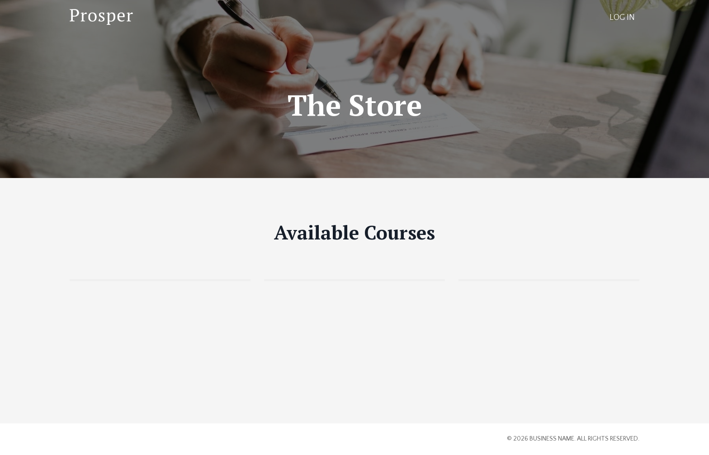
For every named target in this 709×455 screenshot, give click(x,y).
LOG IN (622, 17)
